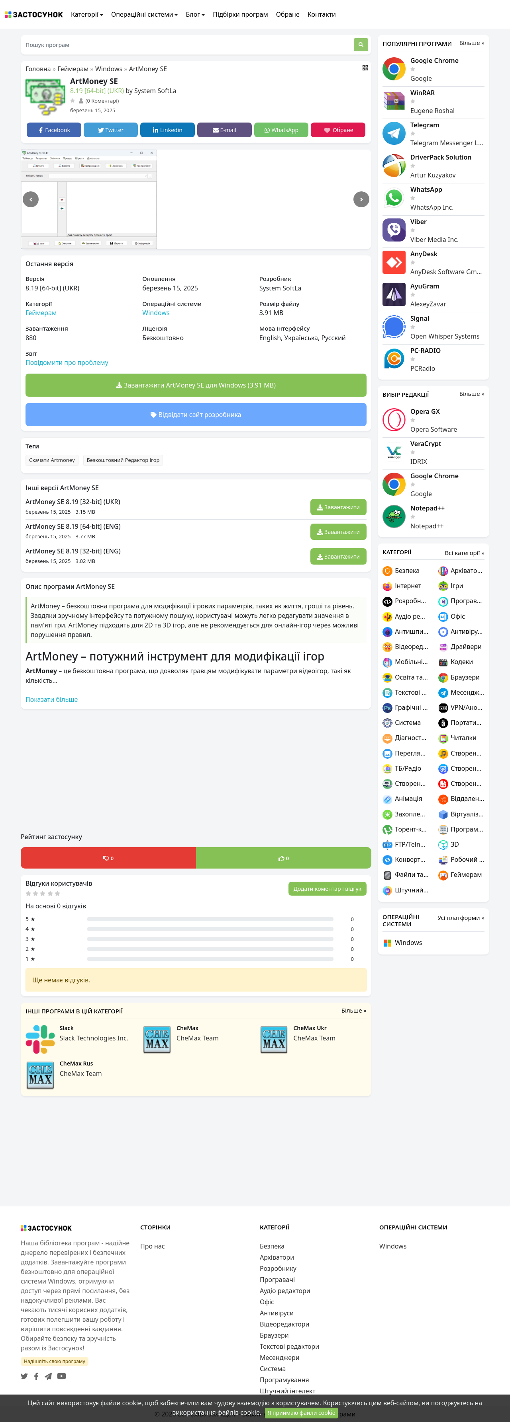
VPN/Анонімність (461, 708)
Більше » (354, 1010)
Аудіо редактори (405, 617)
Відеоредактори (405, 647)
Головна (38, 68)
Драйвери (460, 647)
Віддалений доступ (461, 799)
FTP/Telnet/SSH (405, 845)
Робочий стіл (461, 860)
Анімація (402, 799)
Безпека (401, 571)
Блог (193, 14)
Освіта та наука (405, 678)
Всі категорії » (464, 553)
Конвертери (405, 860)
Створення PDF (461, 784)
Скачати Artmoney (52, 460)
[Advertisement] (196, 771)
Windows (108, 68)
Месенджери (461, 693)
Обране (288, 14)
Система (401, 723)
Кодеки (455, 662)
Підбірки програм (240, 14)
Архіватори (461, 571)
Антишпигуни (405, 632)
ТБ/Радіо (401, 769)
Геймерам (72, 68)
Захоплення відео (405, 815)
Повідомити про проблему (67, 362)
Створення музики (461, 754)
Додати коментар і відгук (327, 888)
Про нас (152, 1246)
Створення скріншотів (461, 769)
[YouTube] (60, 1373)
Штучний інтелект (405, 891)
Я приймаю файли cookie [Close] (301, 1412)
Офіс (451, 617)
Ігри (450, 586)
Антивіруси (461, 632)
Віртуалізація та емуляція (461, 815)
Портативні (461, 723)
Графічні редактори (405, 708)
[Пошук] (361, 44)
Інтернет (401, 586)
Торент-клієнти (405, 830)
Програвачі (461, 601)
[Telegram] (46, 1373)
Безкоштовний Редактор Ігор (123, 460)
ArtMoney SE (148, 68)
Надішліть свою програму (54, 1361)
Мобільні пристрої (405, 662)
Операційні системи (142, 14)
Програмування (461, 830)
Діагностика (405, 738)
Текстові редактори (405, 693)
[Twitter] (24, 1373)
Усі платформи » (460, 917)
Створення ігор (405, 784)
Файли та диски (405, 875)
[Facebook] (34, 1373)
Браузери (459, 678)
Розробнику (405, 601)
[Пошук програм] (187, 44)
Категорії (84, 14)
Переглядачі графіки (405, 754)
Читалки (457, 738)
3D (448, 845)
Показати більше (52, 699)
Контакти (322, 14)
